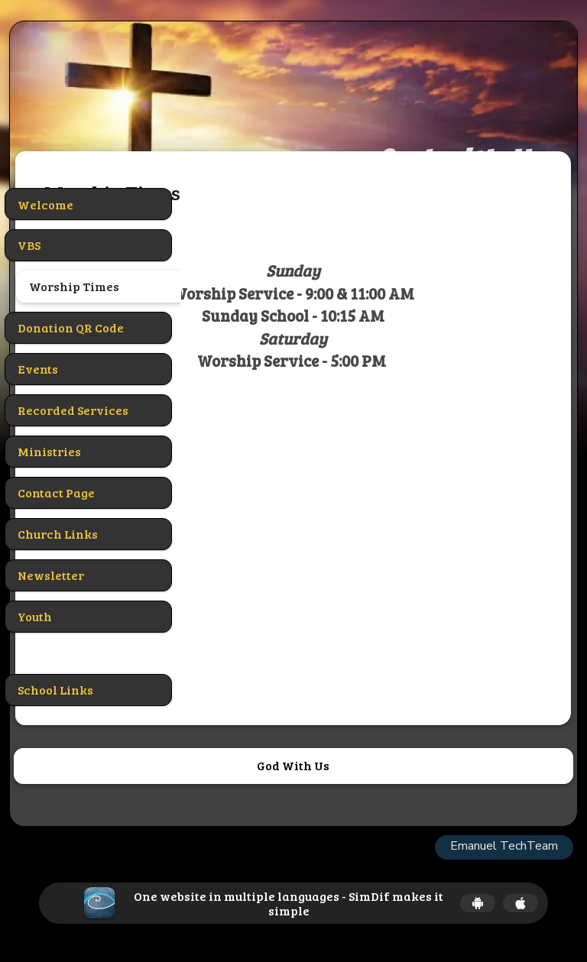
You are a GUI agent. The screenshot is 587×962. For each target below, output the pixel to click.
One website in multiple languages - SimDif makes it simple (288, 903)
